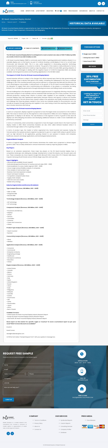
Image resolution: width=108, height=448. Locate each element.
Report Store (30, 11)
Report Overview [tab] (14, 48)
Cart (58, 11)
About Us (92, 11)
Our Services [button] (83, 11)
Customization (48, 48)
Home (22, 11)
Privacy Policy (38, 423)
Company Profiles (66, 429)
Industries (49, 11)
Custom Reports (65, 423)
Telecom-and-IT (12, 22)
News (65, 11)
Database (63, 432)
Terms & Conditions (40, 420)
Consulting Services (66, 426)
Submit (8, 399)
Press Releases (73, 11)
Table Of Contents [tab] (31, 48)
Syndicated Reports (66, 420)
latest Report (40, 11)
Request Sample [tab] (64, 48)
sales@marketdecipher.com (18, 3)
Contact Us (100, 11)
